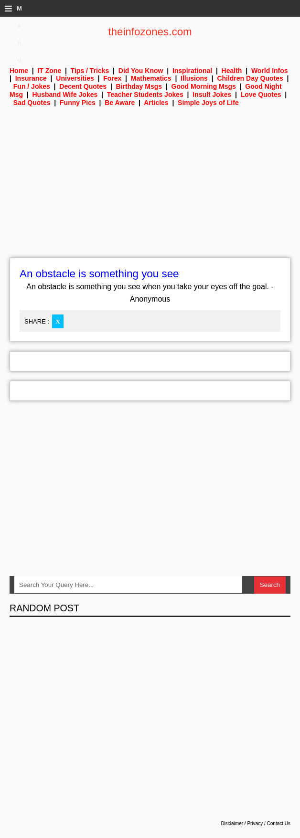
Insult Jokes (212, 94)
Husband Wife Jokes (64, 94)
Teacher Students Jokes (145, 94)
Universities (75, 78)
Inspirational (192, 70)
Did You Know (140, 70)
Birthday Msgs (139, 86)
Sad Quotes (32, 102)
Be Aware (120, 102)
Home (19, 70)
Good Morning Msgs (203, 86)
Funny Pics (78, 102)
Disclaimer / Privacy (242, 823)
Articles (156, 102)
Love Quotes (261, 94)
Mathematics (151, 78)
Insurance (31, 78)
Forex (112, 78)
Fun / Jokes (31, 86)
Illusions (194, 78)
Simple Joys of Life (208, 102)
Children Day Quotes (250, 78)
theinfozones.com (150, 32)
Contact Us (278, 823)
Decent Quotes (83, 86)
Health (232, 70)
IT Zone (49, 70)
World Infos (269, 70)
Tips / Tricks (90, 70)
